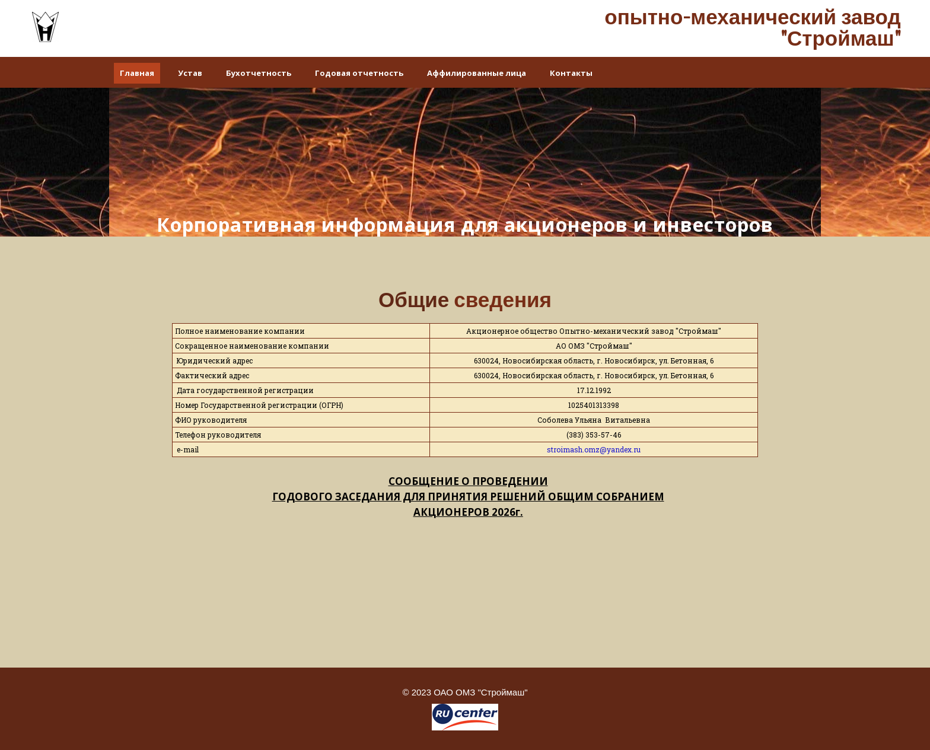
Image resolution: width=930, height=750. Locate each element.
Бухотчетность (258, 73)
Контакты (571, 73)
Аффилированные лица (476, 73)
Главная (137, 73)
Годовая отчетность (359, 73)
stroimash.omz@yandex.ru (594, 449)
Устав (190, 73)
